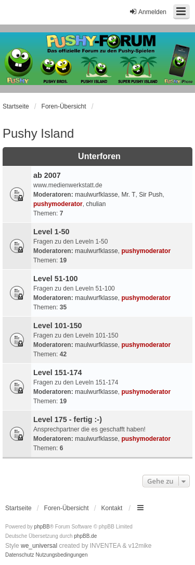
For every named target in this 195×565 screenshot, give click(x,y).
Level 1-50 (51, 231)
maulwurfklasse (96, 194)
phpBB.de (85, 536)
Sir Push (150, 194)
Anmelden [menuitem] (147, 12)
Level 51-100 (55, 278)
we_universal (39, 545)
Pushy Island (38, 133)
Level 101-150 (57, 325)
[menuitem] (19, 555)
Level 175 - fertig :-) (67, 419)
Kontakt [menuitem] (112, 508)
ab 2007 (47, 175)
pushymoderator (58, 204)
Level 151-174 (57, 372)
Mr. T (128, 194)
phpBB (42, 527)
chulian (96, 204)
